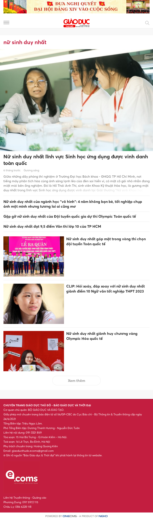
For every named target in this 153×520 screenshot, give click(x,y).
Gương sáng (31, 170)
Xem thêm (76, 380)
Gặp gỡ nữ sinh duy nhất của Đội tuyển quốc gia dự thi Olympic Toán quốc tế (69, 216)
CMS (70, 516)
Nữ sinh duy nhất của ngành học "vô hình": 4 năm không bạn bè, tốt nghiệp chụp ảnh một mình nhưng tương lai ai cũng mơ (72, 204)
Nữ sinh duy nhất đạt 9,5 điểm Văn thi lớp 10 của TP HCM (52, 226)
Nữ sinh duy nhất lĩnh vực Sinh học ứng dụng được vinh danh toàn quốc (75, 160)
